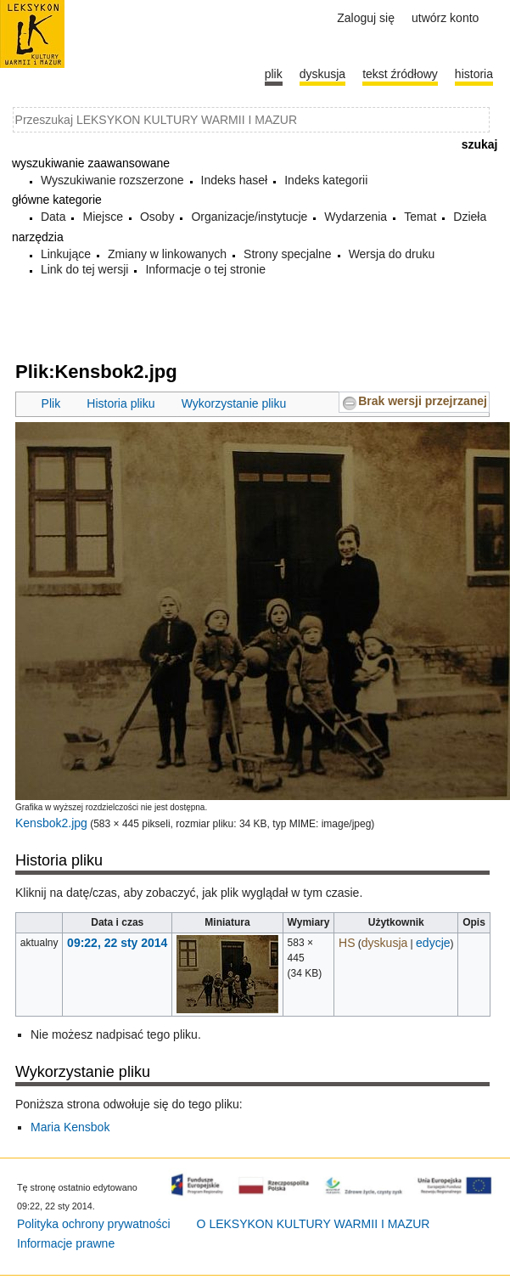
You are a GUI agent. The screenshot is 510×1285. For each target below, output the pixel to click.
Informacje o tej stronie (205, 269)
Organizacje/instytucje (249, 216)
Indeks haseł (234, 180)
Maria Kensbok (70, 1127)
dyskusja (384, 943)
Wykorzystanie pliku (234, 403)
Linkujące (66, 254)
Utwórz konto (445, 18)
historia (474, 74)
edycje (433, 943)
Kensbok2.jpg (51, 823)
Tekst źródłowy (400, 74)
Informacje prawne (66, 1243)
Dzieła (469, 216)
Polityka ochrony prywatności (94, 1224)
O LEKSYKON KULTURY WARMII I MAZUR (313, 1224)
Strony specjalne (288, 254)
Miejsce (102, 216)
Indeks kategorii (325, 180)
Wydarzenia (355, 216)
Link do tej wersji (85, 269)
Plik (51, 403)
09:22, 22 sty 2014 (117, 943)
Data (53, 216)
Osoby (157, 216)
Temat (420, 216)
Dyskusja (322, 74)
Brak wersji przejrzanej (422, 401)
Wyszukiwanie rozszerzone (112, 180)
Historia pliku (120, 403)
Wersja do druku (392, 254)
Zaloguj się (366, 18)
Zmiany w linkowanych (167, 254)
